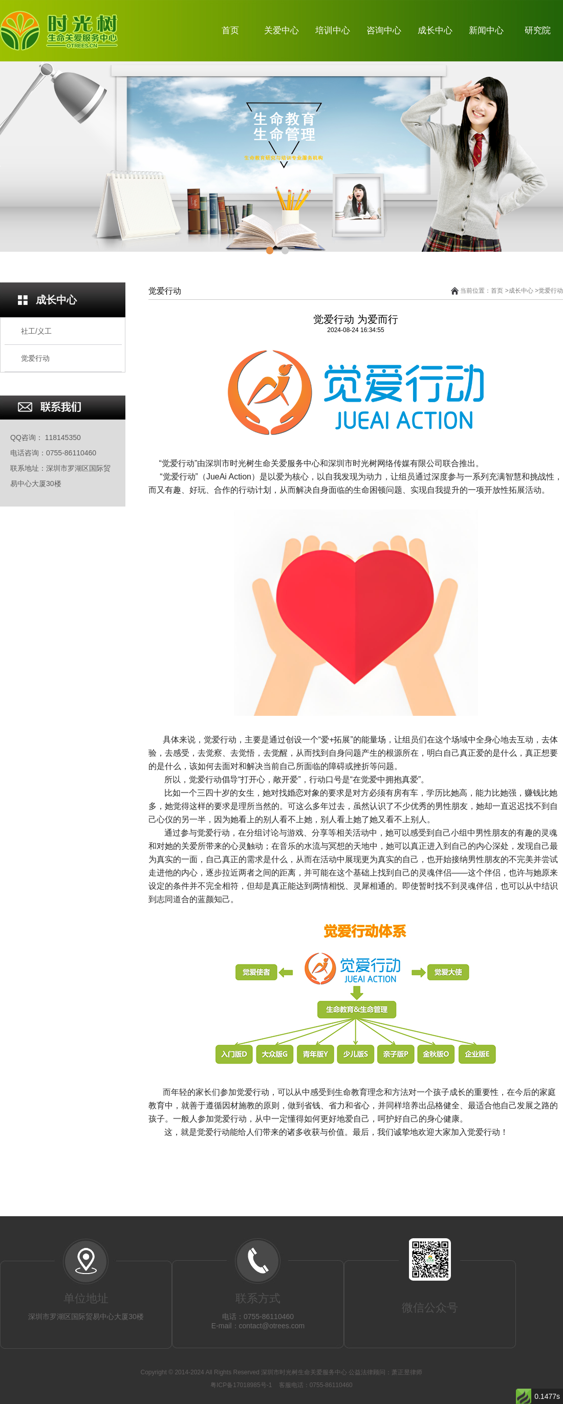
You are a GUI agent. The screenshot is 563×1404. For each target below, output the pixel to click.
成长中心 (435, 30)
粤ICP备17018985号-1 (241, 1385)
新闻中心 (486, 30)
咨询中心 (383, 30)
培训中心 (332, 30)
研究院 (538, 30)
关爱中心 (281, 30)
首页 (230, 30)
